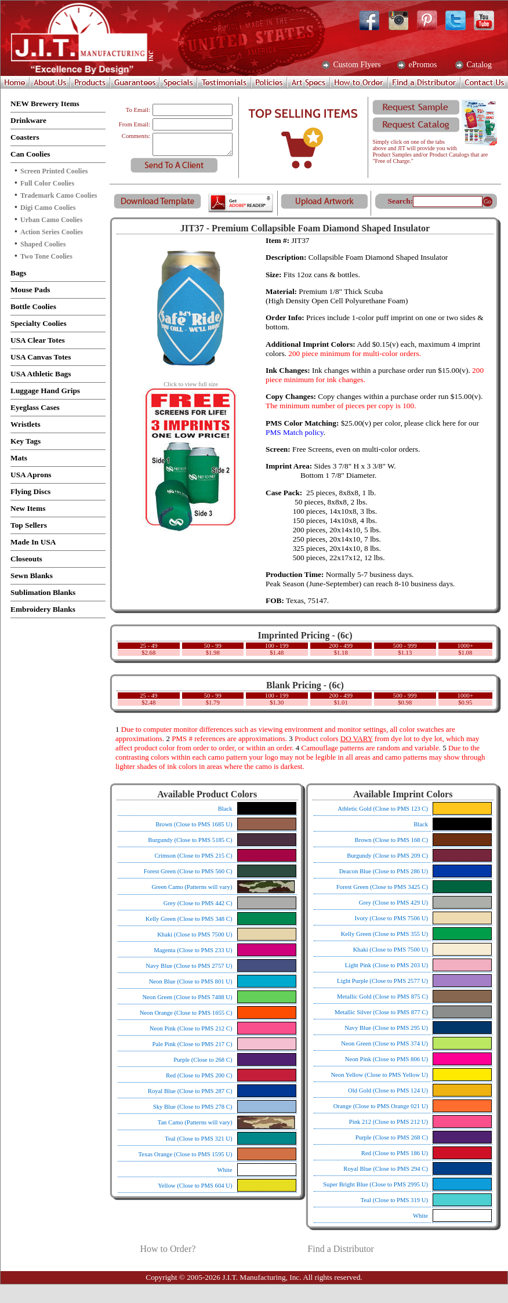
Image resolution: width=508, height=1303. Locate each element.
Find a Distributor (340, 1249)
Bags (18, 272)
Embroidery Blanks (42, 609)
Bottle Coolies (33, 306)
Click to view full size (190, 381)
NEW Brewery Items (44, 103)
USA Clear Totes (37, 340)
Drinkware (28, 120)
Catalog (478, 65)
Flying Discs (30, 491)
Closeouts (26, 558)
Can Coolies (30, 154)
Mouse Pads (30, 289)
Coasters (24, 137)
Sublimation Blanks (42, 592)
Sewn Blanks (31, 575)
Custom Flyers (356, 65)
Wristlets (25, 424)
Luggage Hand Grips (45, 390)
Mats (18, 457)
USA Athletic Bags (40, 373)
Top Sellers (28, 525)
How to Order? (167, 1249)
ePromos (422, 65)
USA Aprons (31, 474)
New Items (27, 508)
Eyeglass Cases (35, 407)
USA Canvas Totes (40, 357)
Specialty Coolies (38, 323)
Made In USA (33, 542)
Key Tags (25, 441)
